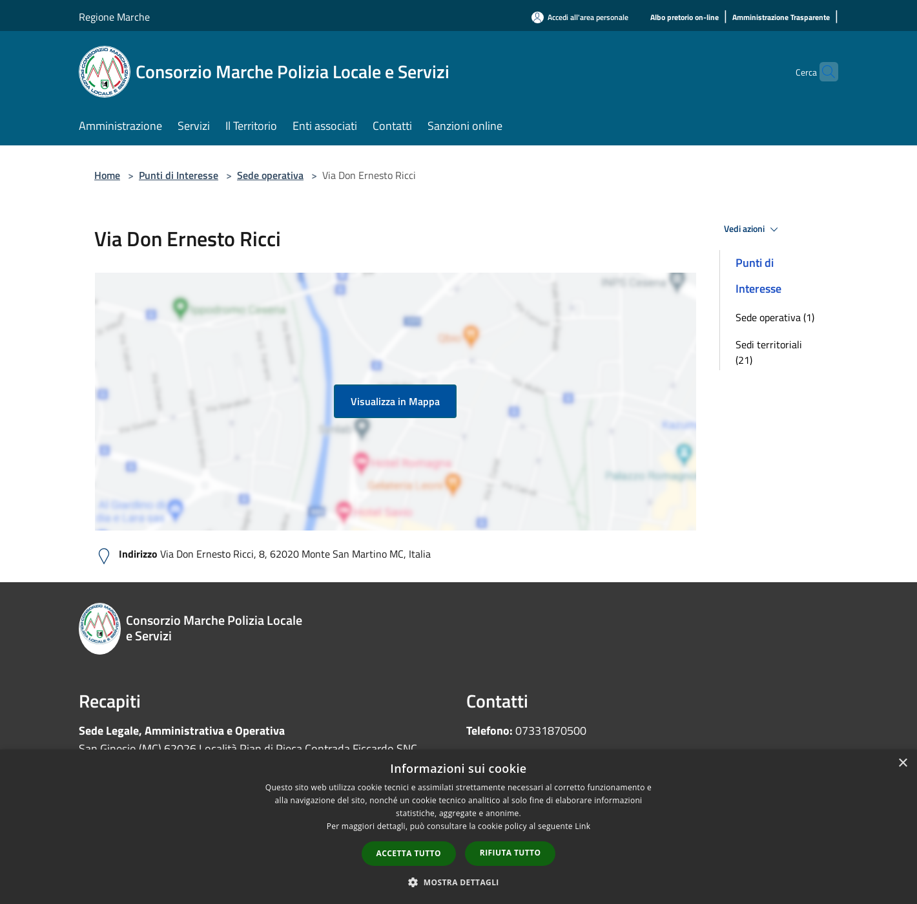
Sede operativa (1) (775, 317)
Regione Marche (114, 17)
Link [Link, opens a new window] (582, 826)
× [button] (902, 763)
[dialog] (458, 827)
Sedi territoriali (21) (769, 352)
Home (107, 175)
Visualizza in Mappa (395, 401)
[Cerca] (822, 71)
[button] (458, 882)
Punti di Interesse (178, 175)
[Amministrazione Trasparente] (781, 18)
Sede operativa (270, 175)
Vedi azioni (753, 229)
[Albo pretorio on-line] (684, 18)
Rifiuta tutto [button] (510, 852)
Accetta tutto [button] (408, 853)
